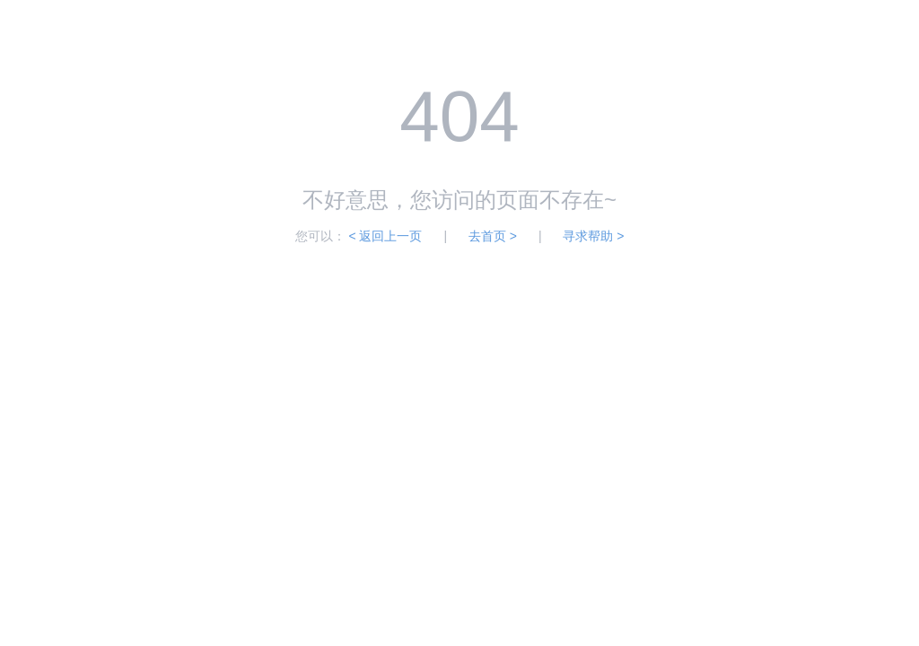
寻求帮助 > (593, 236)
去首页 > (492, 236)
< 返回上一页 (385, 236)
